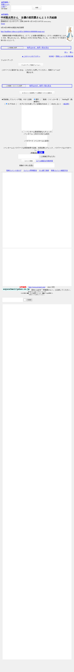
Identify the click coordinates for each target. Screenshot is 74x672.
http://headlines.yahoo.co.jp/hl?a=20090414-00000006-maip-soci (23, 31)
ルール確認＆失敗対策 (44, 166)
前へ (71, 52)
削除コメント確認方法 (59, 175)
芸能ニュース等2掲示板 (64, 56)
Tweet (3, 24)
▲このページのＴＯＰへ (31, 56)
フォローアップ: (7, 60)
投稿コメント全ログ (13, 175)
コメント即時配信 (30, 175)
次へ (66, 52)
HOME (51, 56)
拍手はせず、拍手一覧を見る (38, 47)
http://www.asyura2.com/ (36, 292)
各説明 (66, 104)
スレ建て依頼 (44, 175)
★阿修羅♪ (5, 2)
